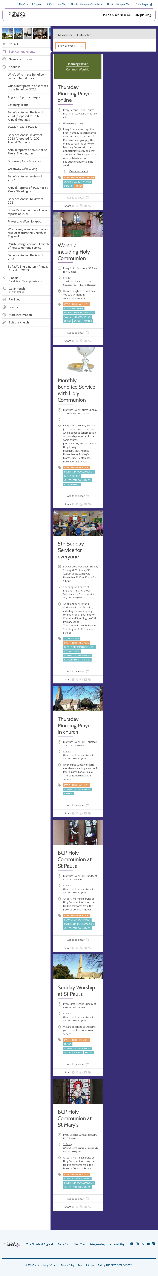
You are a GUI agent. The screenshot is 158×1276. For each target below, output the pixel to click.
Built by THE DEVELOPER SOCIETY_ (115, 1265)
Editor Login (143, 4)
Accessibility (117, 1244)
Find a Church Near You (116, 15)
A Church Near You (56, 4)
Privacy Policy (67, 1265)
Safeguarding (142, 15)
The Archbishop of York (119, 4)
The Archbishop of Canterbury (86, 4)
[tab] (78, 197)
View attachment (78, 171)
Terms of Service (86, 1265)
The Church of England (30, 4)
